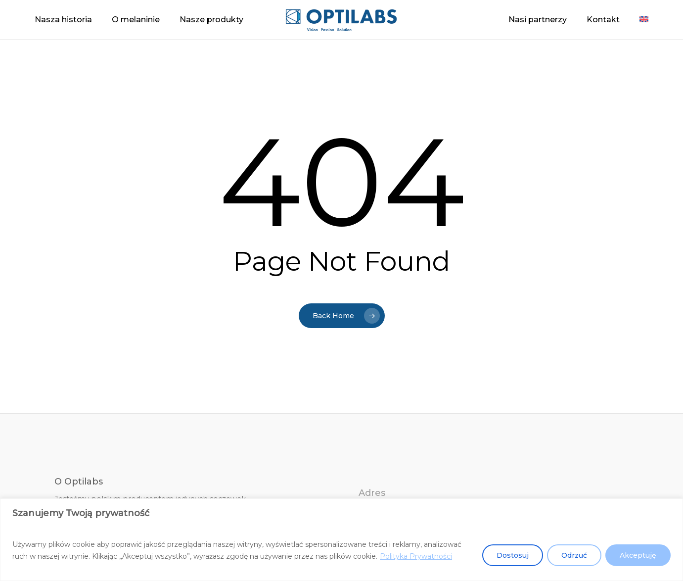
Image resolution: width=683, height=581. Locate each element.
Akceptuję (638, 555)
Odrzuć (574, 555)
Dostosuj (513, 555)
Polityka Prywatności (416, 556)
